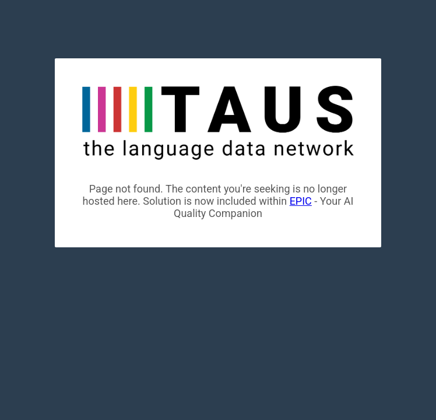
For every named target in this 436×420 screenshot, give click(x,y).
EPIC (301, 201)
